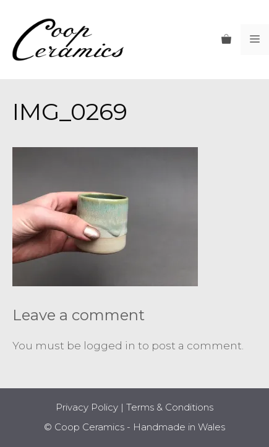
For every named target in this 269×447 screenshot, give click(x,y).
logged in (109, 345)
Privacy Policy (87, 407)
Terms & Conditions (169, 407)
